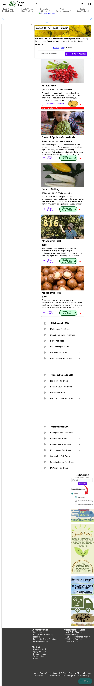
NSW (62, 48)
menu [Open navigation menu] (4, 3)
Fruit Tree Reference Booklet (77, 637)
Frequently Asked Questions (45, 639)
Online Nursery (71, 634)
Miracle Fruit (49, 85)
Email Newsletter (40, 641)
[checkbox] (15, 34)
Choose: (53, 104)
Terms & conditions (48, 673)
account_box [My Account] (89, 3)
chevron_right (79, 323)
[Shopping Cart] (83, 4)
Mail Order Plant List (74, 632)
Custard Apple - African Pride (58, 137)
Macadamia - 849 (51, 292)
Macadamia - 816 (51, 241)
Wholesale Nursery (73, 639)
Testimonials (38, 656)
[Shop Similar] (48, 158)
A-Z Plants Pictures (83, 673)
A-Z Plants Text (65, 673)
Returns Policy (71, 641)
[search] (48, 4)
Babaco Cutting (50, 189)
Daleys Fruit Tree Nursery (78, 675)
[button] (91, 18)
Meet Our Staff (39, 649)
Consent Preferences (56, 675)
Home (35, 673)
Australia (56, 48)
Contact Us (37, 632)
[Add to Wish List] (81, 104)
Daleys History (39, 654)
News (35, 658)
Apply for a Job (39, 651)
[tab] (9, 10)
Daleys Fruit (21, 4)
